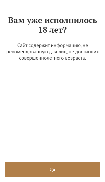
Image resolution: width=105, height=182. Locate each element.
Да (52, 169)
